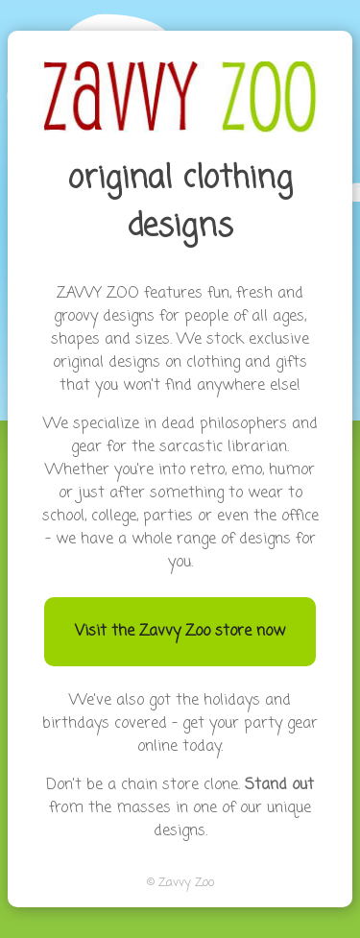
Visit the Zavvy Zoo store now (180, 631)
